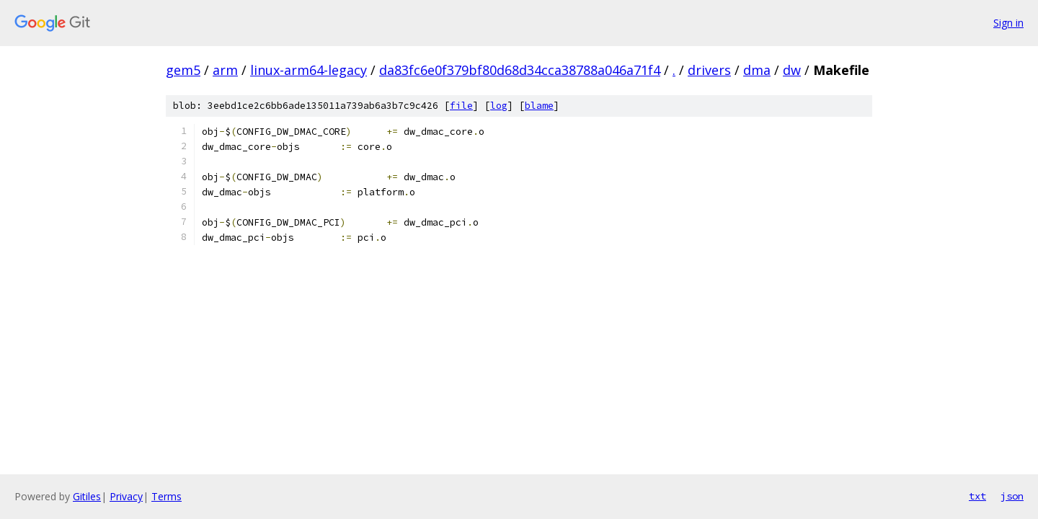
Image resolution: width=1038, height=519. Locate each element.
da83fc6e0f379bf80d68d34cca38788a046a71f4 (519, 70)
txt (977, 495)
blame (539, 105)
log (498, 105)
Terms (166, 496)
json (1012, 495)
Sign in (1008, 23)
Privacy (126, 496)
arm (225, 70)
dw (792, 70)
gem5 (183, 70)
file (461, 105)
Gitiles (87, 496)
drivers (709, 70)
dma (757, 70)
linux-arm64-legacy (308, 70)
